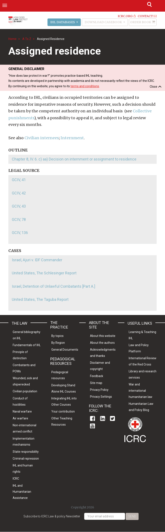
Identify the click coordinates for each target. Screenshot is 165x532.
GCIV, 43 (19, 206)
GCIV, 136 (20, 232)
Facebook (92, 418)
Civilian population (25, 391)
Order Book (140, 22)
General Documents (64, 349)
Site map (96, 383)
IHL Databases (63, 22)
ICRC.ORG (125, 16)
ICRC (16, 478)
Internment (72, 137)
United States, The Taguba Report (40, 299)
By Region (58, 342)
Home (12, 39)
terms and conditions (84, 86)
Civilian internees (41, 137)
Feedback (96, 376)
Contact (145, 16)
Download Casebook (103, 22)
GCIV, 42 (19, 193)
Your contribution (63, 411)
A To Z (26, 39)
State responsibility (26, 451)
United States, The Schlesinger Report (44, 273)
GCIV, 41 (19, 179)
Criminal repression (26, 458)
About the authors (102, 342)
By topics (57, 336)
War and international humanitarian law (140, 391)
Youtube (92, 425)
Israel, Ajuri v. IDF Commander (37, 260)
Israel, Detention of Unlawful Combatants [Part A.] (53, 286)
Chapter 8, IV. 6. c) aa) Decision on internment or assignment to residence (74, 159)
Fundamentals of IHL (27, 345)
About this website (102, 336)
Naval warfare (22, 411)
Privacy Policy (99, 389)
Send (132, 516)
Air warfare (20, 418)
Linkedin (102, 418)
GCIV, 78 (19, 219)
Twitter (112, 418)
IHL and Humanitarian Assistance (22, 492)
